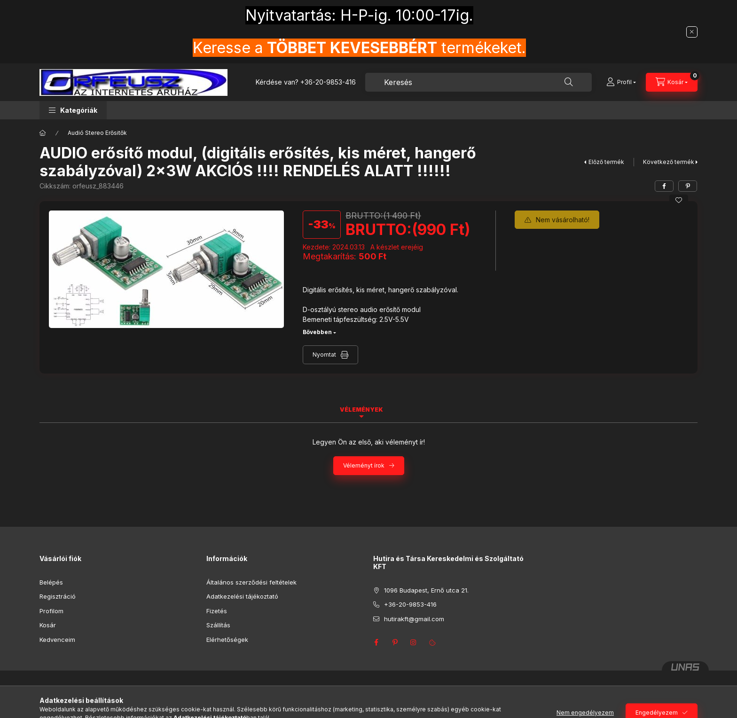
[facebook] (664, 186)
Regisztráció (57, 596)
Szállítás (218, 625)
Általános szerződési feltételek (251, 582)
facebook (376, 642)
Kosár (47, 625)
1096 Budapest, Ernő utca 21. (426, 590)
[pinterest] (687, 186)
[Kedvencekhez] (678, 200)
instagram (413, 642)
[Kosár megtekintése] (672, 82)
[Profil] (621, 82)
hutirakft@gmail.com (414, 619)
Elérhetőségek (227, 639)
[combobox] (478, 82)
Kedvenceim (57, 639)
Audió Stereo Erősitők (97, 132)
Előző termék (606, 161)
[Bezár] (692, 32)
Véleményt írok (363, 465)
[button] (73, 110)
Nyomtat (324, 354)
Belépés (51, 582)
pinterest (394, 642)
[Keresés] (568, 82)
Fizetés (216, 611)
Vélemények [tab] (361, 409)
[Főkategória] (42, 133)
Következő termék (668, 161)
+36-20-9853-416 (328, 82)
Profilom (51, 611)
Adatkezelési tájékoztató (242, 596)
